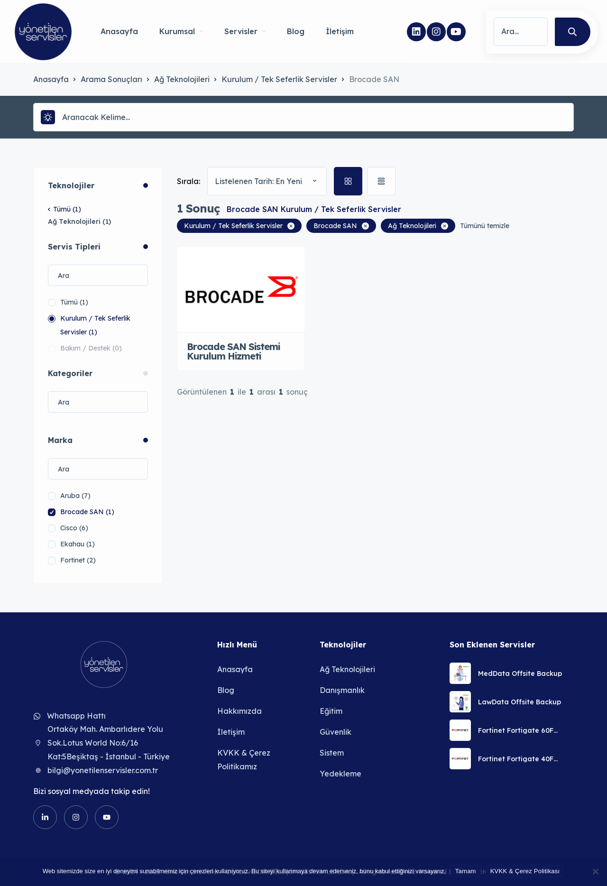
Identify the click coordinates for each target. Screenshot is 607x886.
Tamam (465, 871)
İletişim (340, 31)
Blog (295, 31)
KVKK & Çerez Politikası (525, 871)
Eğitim (331, 711)
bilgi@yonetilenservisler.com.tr (102, 770)
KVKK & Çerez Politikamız (243, 759)
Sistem (332, 752)
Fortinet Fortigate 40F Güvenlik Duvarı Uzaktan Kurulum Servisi (520, 759)
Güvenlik (335, 732)
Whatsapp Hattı (76, 715)
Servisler (245, 31)
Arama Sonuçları (111, 79)
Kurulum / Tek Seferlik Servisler (279, 79)
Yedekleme (340, 773)
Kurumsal (181, 31)
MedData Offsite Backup (520, 673)
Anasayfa (119, 31)
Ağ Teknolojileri (182, 79)
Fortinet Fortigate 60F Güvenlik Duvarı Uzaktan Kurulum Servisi (520, 730)
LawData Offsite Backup (519, 702)
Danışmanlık (342, 690)
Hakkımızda (239, 711)
